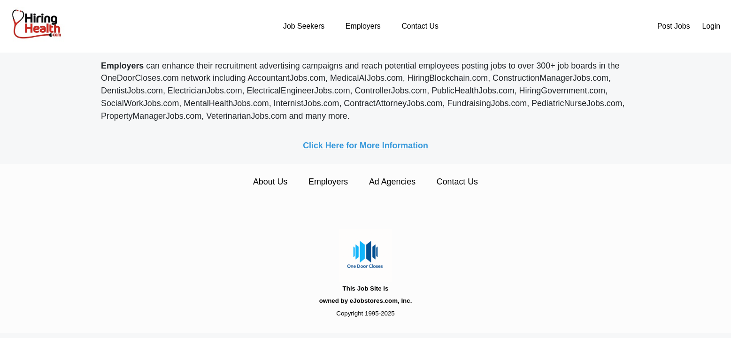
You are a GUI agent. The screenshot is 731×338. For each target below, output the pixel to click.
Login (711, 26)
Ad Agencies (392, 181)
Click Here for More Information (365, 145)
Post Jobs (673, 26)
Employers (363, 26)
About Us (270, 181)
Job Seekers (303, 26)
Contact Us (419, 26)
